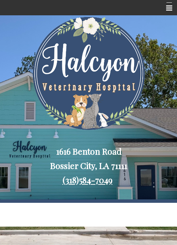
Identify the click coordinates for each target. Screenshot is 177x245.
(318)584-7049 (87, 179)
